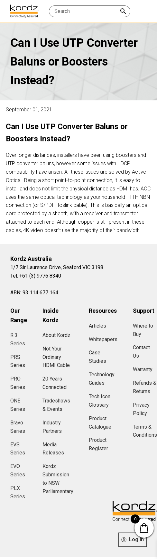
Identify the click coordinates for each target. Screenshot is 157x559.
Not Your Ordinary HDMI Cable (56, 357)
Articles (97, 326)
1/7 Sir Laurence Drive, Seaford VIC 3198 (56, 267)
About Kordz (56, 335)
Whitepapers (103, 339)
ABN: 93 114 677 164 (34, 293)
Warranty (142, 369)
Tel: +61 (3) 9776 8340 (35, 276)
